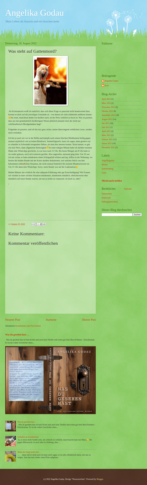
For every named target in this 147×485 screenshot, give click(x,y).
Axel (107, 85)
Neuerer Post (12, 319)
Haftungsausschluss (110, 202)
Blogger (100, 479)
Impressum (106, 198)
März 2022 (106, 135)
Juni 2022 (106, 127)
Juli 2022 (105, 123)
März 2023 (106, 103)
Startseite (51, 319)
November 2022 (108, 107)
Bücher (105, 164)
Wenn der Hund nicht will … (29, 452)
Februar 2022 (107, 139)
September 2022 (108, 115)
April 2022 (106, 131)
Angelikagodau (108, 160)
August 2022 (107, 119)
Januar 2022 (107, 143)
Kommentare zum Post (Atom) (28, 326)
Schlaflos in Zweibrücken (28, 437)
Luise (104, 173)
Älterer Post (89, 319)
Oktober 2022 (107, 111)
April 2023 (106, 99)
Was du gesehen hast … (17, 334)
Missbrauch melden (112, 180)
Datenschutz (107, 194)
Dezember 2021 (108, 147)
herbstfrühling (107, 169)
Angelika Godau (34, 13)
